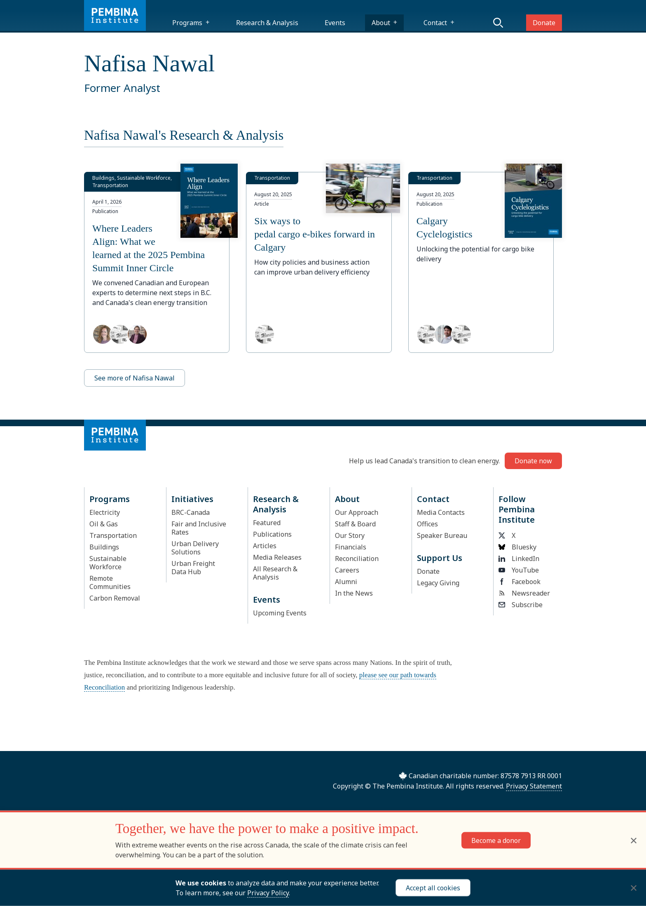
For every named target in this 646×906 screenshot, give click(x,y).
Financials (350, 547)
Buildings (104, 547)
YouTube (519, 570)
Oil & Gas (103, 523)
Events (335, 22)
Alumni (346, 581)
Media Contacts (441, 512)
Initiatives (192, 499)
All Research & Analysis (275, 573)
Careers (347, 570)
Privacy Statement (534, 786)
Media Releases (277, 557)
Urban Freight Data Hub (193, 567)
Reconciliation (357, 558)
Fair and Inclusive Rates (198, 528)
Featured (267, 522)
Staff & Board (355, 523)
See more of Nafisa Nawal (134, 378)
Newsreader (524, 593)
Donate (544, 22)
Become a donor (496, 840)
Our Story (350, 535)
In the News (354, 593)
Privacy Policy (268, 892)
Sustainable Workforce (107, 562)
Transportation (113, 535)
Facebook (520, 581)
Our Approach (356, 512)
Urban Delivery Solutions (195, 547)
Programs (187, 22)
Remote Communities (110, 582)
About (381, 22)
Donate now (533, 460)
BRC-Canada (190, 512)
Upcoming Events (280, 612)
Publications (272, 534)
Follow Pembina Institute (517, 509)
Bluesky (517, 547)
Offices (427, 523)
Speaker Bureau (442, 535)
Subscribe (521, 605)
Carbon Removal (114, 598)
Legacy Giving (438, 582)
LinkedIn (519, 558)
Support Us (439, 558)
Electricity (104, 512)
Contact (435, 22)
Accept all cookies (433, 887)
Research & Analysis (267, 22)
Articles (264, 545)
